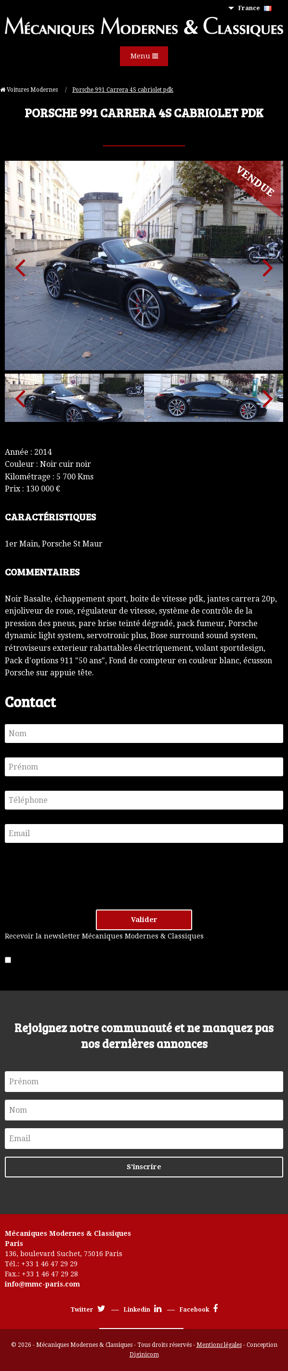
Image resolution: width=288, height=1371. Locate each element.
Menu (144, 56)
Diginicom (144, 1354)
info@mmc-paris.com (42, 1284)
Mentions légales (219, 1345)
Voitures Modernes (29, 89)
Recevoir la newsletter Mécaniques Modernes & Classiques (104, 936)
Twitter (87, 1309)
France (255, 8)
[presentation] (78, 876)
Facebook (199, 1309)
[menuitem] (257, 8)
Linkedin (142, 1309)
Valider (144, 919)
